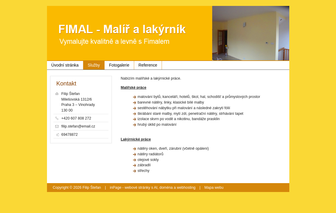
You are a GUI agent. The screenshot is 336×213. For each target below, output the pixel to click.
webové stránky (137, 187)
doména (166, 187)
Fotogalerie (119, 65)
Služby (94, 65)
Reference (148, 65)
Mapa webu (213, 187)
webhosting (186, 187)
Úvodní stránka (65, 65)
